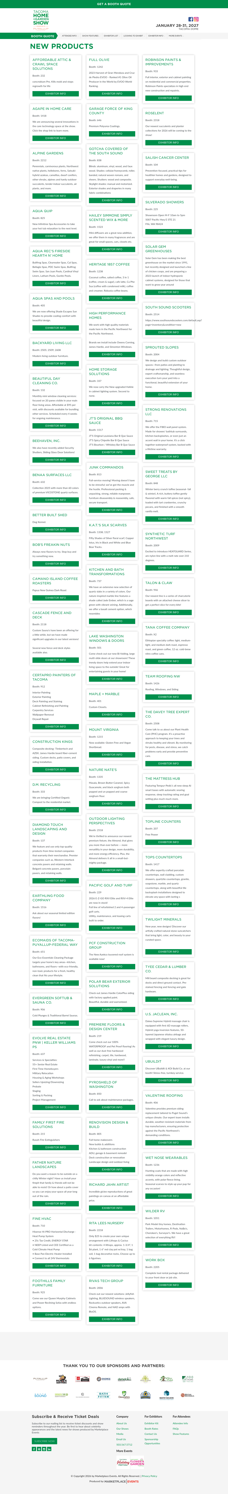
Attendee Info (69, 36)
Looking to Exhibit (133, 36)
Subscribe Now (44, 1441)
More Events (175, 36)
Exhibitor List (111, 36)
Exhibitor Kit (151, 1423)
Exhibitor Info (155, 36)
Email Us (121, 1439)
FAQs (176, 1428)
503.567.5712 (124, 1444)
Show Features (90, 36)
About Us (121, 1423)
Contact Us (151, 1433)
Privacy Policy (149, 1475)
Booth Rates (151, 1428)
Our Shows (122, 1428)
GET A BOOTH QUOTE (114, 4)
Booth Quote (42, 36)
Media (119, 1433)
